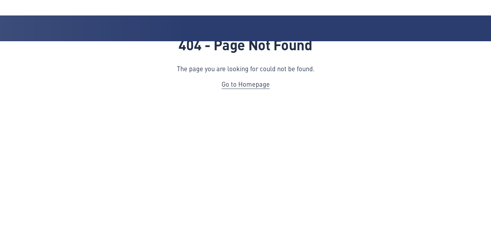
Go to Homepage (246, 84)
